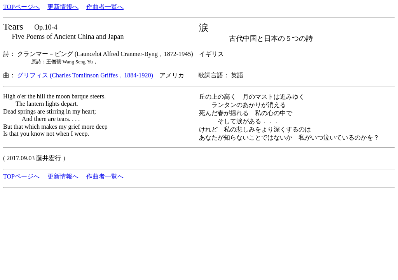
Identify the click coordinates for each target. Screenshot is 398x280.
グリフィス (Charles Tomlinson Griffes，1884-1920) (85, 75)
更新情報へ (63, 7)
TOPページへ (21, 7)
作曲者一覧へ (105, 7)
